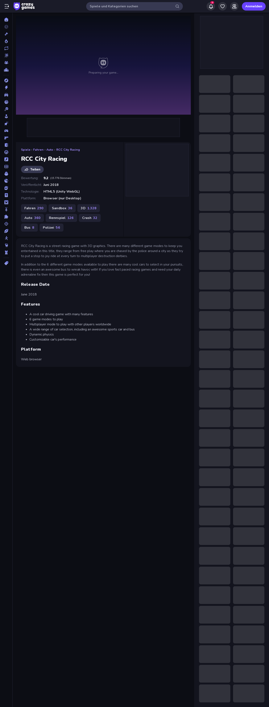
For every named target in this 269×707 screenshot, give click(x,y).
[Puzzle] (6, 216)
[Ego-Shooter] (6, 137)
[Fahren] (6, 152)
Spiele (25, 150)
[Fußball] (6, 166)
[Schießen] (6, 223)
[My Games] (222, 6)
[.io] (6, 180)
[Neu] (6, 34)
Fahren (38, 150)
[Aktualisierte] (6, 48)
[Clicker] (6, 123)
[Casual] (6, 116)
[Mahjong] (6, 195)
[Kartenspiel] (6, 188)
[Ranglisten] (6, 69)
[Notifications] (211, 6)
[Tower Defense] (6, 252)
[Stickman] (6, 238)
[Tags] (6, 263)
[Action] (6, 87)
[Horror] (6, 173)
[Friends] (234, 6)
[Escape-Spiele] (6, 145)
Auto (49, 150)
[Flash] (6, 159)
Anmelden (253, 6)
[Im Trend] (6, 41)
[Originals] (6, 55)
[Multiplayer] (6, 62)
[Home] (6, 19)
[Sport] (6, 231)
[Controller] (6, 130)
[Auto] (6, 94)
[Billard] (6, 109)
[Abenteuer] (6, 80)
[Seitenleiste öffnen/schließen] (7, 6)
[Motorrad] (6, 209)
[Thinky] (6, 245)
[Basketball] (6, 102)
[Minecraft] (6, 202)
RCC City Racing (68, 150)
